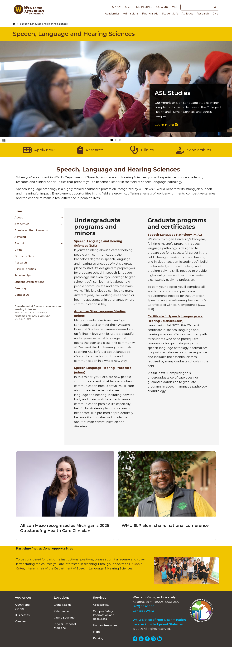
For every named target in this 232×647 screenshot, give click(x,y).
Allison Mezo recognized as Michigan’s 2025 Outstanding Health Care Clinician (64, 528)
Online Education (65, 617)
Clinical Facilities (25, 269)
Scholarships (23, 275)
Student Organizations (29, 281)
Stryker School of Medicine (65, 626)
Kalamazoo (61, 611)
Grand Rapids (62, 604)
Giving (19, 249)
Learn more (166, 125)
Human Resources (105, 625)
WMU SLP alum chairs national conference (165, 525)
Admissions (131, 13)
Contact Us (22, 294)
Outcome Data (24, 256)
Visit (175, 7)
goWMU (162, 7)
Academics (112, 13)
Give (215, 13)
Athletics (187, 13)
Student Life (170, 13)
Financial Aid (150, 13)
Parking (98, 638)
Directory (21, 288)
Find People (143, 7)
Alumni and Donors (22, 606)
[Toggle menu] (60, 217)
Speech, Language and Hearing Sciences (74, 33)
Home (19, 211)
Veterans (20, 621)
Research (203, 13)
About (19, 217)
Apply (116, 7)
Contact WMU (143, 611)
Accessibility (101, 604)
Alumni (19, 243)
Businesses (22, 615)
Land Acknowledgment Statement (159, 624)
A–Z (127, 7)
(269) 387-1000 (143, 606)
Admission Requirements (31, 230)
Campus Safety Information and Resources (103, 615)
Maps (96, 631)
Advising (20, 236)
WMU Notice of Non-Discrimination (159, 620)
